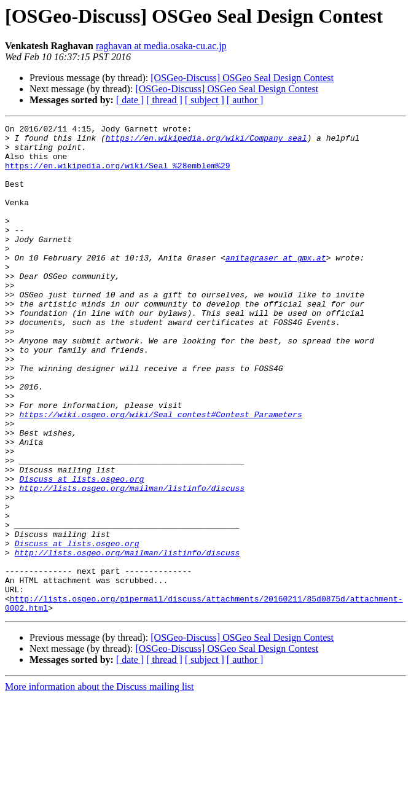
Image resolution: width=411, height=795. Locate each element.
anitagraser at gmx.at (275, 285)
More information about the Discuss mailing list (99, 784)
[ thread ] (164, 100)
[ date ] (130, 100)
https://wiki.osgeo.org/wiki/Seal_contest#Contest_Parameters (160, 473)
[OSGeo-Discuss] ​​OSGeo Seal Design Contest (242, 77)
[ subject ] (204, 100)
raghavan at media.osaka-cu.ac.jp (161, 46)
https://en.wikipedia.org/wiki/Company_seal (206, 141)
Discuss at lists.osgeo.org (81, 550)
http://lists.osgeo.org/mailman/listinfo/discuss (132, 561)
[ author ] (245, 100)
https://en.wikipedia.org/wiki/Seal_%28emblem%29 (117, 174)
